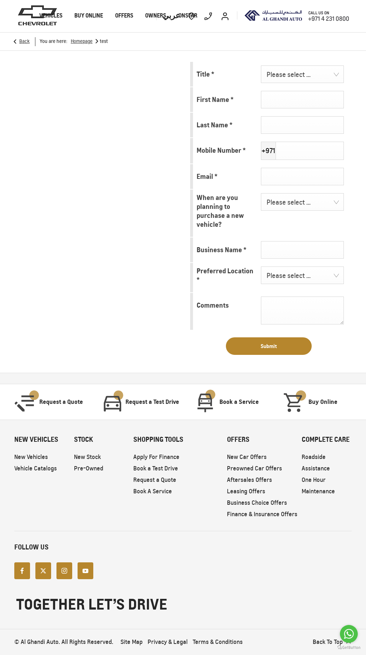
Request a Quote (154, 480)
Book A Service (152, 491)
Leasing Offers (246, 491)
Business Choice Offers (257, 503)
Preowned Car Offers (254, 468)
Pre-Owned (88, 468)
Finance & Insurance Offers (262, 514)
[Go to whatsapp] (349, 634)
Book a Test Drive (155, 468)
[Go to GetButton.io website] (348, 647)
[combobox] (302, 74)
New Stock (87, 457)
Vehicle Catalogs (35, 468)
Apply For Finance (156, 457)
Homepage (82, 41)
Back (24, 41)
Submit (269, 346)
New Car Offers (247, 457)
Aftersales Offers (249, 480)
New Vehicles (31, 457)
